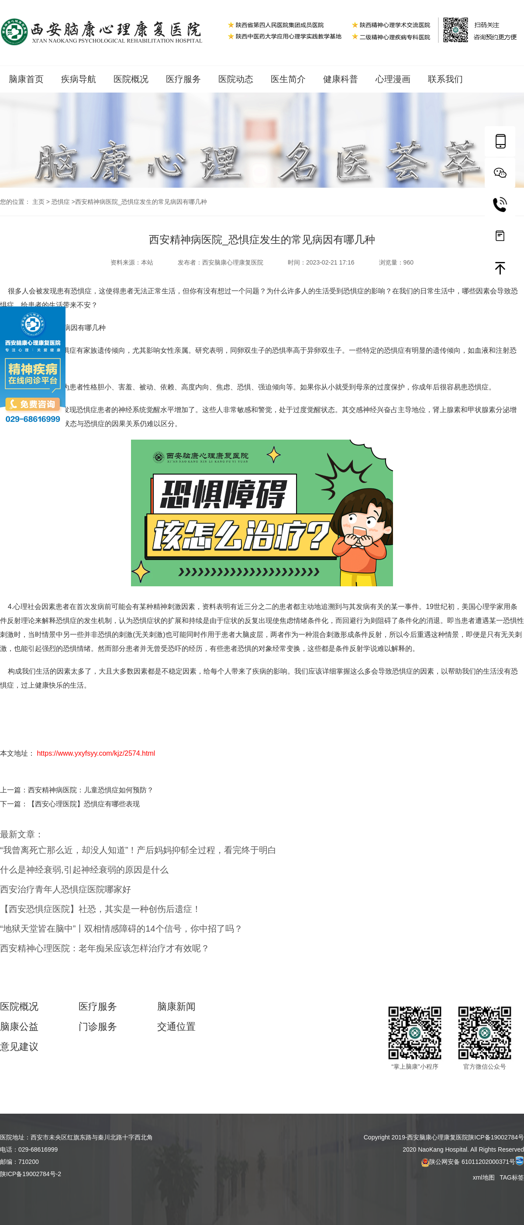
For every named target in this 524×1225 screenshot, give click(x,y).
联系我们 (445, 79)
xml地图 (484, 1177)
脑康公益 (19, 1027)
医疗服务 (183, 79)
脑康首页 (26, 79)
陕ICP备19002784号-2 (30, 1173)
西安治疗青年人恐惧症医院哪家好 (65, 889)
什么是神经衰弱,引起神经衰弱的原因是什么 (84, 869)
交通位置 (176, 1027)
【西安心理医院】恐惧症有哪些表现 (84, 804)
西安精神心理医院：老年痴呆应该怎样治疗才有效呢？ (105, 948)
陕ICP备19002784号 (496, 1137)
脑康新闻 (176, 1007)
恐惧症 (61, 201)
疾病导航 (78, 79)
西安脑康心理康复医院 (232, 262)
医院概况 (131, 79)
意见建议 (19, 1047)
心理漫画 (393, 79)
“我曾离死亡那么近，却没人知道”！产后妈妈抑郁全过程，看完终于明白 (138, 850)
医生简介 (288, 79)
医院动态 (235, 79)
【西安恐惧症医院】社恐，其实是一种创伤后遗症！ (100, 909)
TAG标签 (512, 1177)
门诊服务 (98, 1027)
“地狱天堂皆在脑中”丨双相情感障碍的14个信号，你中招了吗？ (121, 928)
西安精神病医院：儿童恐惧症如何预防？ (91, 790)
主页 (38, 201)
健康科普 (340, 79)
